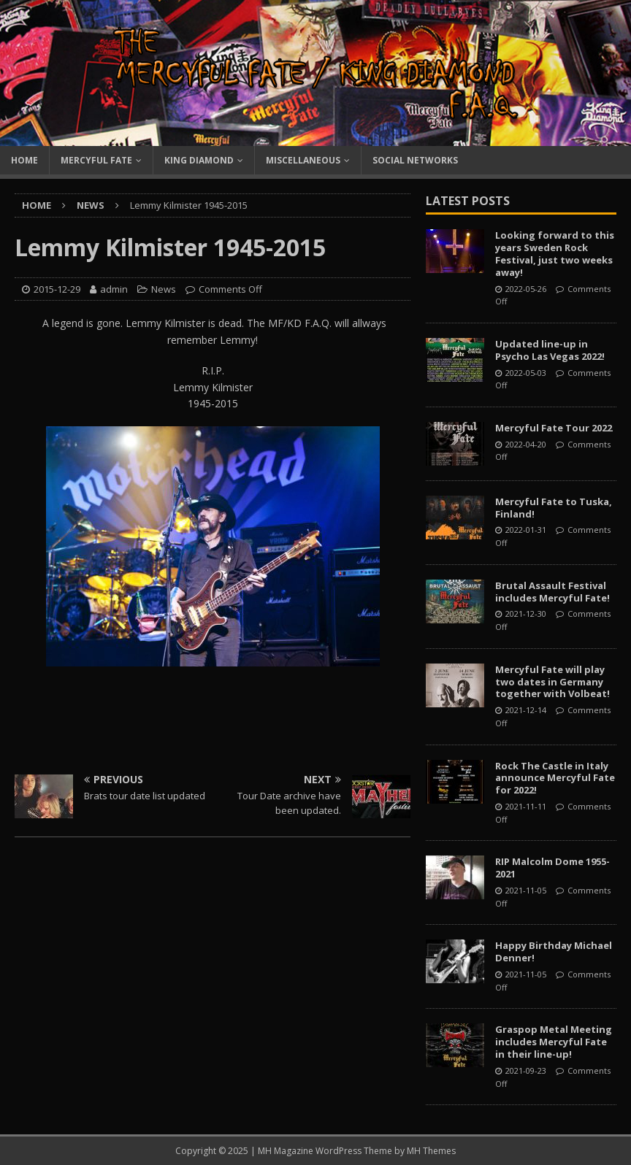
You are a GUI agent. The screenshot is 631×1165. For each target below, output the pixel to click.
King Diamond (199, 160)
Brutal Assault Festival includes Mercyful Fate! (552, 591)
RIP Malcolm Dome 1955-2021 (552, 867)
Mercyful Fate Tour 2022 (553, 427)
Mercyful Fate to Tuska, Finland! (553, 507)
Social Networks (415, 160)
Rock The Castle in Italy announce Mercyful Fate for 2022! (555, 778)
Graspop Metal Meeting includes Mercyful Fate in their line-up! (553, 1042)
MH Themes (431, 1151)
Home (24, 160)
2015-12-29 (57, 289)
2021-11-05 (525, 890)
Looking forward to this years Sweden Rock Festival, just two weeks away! (554, 253)
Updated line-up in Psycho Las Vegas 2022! (550, 350)
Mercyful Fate (96, 160)
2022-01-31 (525, 529)
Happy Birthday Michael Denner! (553, 951)
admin (114, 289)
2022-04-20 (525, 444)
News (163, 289)
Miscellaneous (303, 160)
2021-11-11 (525, 806)
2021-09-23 (525, 1070)
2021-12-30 (525, 613)
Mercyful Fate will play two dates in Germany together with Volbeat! (552, 682)
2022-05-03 (525, 372)
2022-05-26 (525, 288)
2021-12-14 (525, 709)
